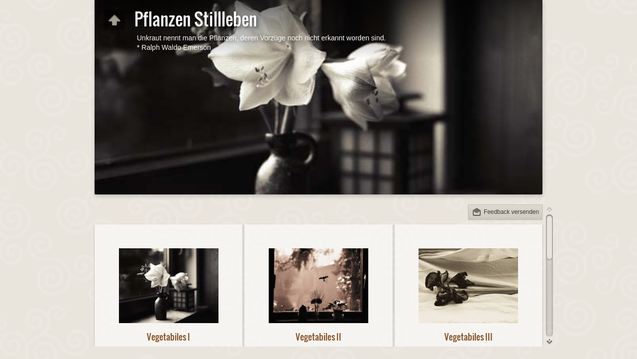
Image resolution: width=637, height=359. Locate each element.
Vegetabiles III (468, 337)
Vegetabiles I (168, 337)
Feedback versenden (511, 211)
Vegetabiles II (318, 337)
